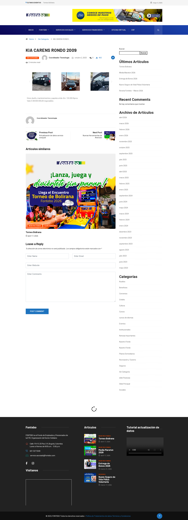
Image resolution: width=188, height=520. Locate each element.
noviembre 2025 (125, 141)
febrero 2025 (124, 183)
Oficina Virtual (118, 29)
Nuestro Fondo (35, 225)
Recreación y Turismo (127, 359)
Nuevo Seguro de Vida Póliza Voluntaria (134, 84)
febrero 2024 (124, 219)
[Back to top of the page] (160, 515)
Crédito (122, 299)
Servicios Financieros (93, 29)
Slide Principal (50, 225)
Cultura (122, 305)
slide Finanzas (124, 377)
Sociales (122, 389)
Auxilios (122, 281)
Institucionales (124, 329)
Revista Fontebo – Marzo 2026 (131, 90)
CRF (133, 29)
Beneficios (123, 287)
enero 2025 (123, 189)
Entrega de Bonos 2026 (128, 78)
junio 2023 (123, 261)
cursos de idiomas (126, 317)
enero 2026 (123, 135)
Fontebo (44, 29)
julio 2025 (123, 159)
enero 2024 (123, 225)
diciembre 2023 (125, 231)
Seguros (122, 365)
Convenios (123, 293)
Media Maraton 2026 (127, 72)
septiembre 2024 (126, 195)
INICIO (31, 29)
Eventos (122, 323)
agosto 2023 (124, 249)
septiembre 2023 (126, 243)
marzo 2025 (124, 177)
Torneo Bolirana (48, 2)
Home (31, 39)
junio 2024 (123, 201)
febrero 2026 (124, 129)
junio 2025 (123, 165)
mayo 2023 (123, 267)
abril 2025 (123, 171)
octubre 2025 (124, 147)
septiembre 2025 (126, 153)
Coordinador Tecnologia (59, 57)
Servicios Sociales (66, 29)
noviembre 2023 (125, 237)
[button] (29, 80)
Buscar (122, 48)
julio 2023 (123, 255)
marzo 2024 (124, 213)
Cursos (122, 311)
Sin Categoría (43, 39)
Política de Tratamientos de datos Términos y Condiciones (108, 515)
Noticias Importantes (127, 335)
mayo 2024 (123, 207)
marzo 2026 (124, 123)
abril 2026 (123, 117)
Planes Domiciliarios (127, 353)
